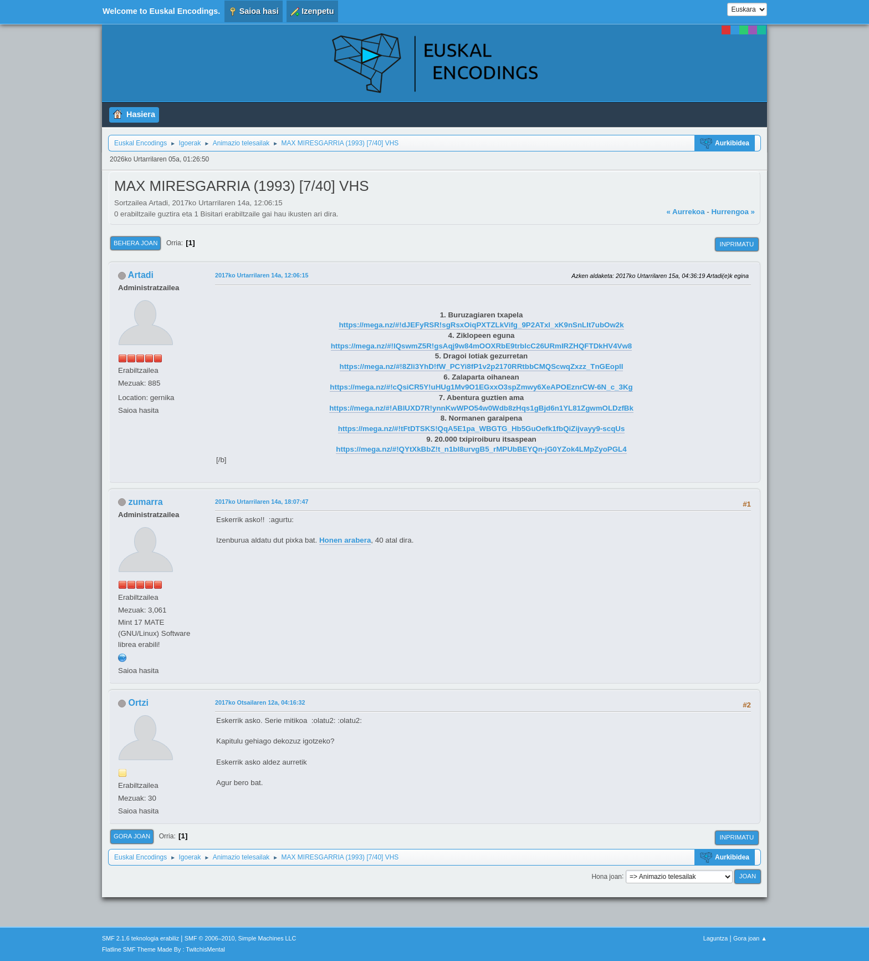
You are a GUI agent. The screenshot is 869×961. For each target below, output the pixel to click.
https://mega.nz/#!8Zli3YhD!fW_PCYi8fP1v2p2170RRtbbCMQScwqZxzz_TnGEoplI (481, 366)
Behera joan (135, 243)
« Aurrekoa (685, 212)
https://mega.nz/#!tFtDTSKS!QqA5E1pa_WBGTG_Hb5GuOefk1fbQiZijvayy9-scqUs (481, 428)
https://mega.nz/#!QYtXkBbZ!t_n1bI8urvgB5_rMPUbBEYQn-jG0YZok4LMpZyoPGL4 (481, 449)
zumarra (145, 502)
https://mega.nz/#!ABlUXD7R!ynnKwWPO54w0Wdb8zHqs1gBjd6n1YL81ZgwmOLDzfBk (481, 408)
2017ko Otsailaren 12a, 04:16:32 (260, 702)
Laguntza (715, 938)
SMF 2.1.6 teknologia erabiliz (140, 938)
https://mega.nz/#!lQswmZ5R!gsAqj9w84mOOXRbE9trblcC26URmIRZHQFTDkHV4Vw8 (481, 346)
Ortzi (138, 702)
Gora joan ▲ (750, 938)
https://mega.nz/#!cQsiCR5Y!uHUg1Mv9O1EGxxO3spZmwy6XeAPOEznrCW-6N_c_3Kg (481, 387)
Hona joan (606, 876)
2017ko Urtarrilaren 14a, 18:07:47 (261, 501)
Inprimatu (737, 244)
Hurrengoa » (733, 212)
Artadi (141, 275)
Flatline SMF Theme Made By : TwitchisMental (163, 949)
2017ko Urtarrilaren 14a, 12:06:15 (261, 275)
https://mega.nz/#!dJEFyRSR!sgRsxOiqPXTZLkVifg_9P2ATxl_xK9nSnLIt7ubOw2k (481, 325)
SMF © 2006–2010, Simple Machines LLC (241, 938)
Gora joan (132, 836)
